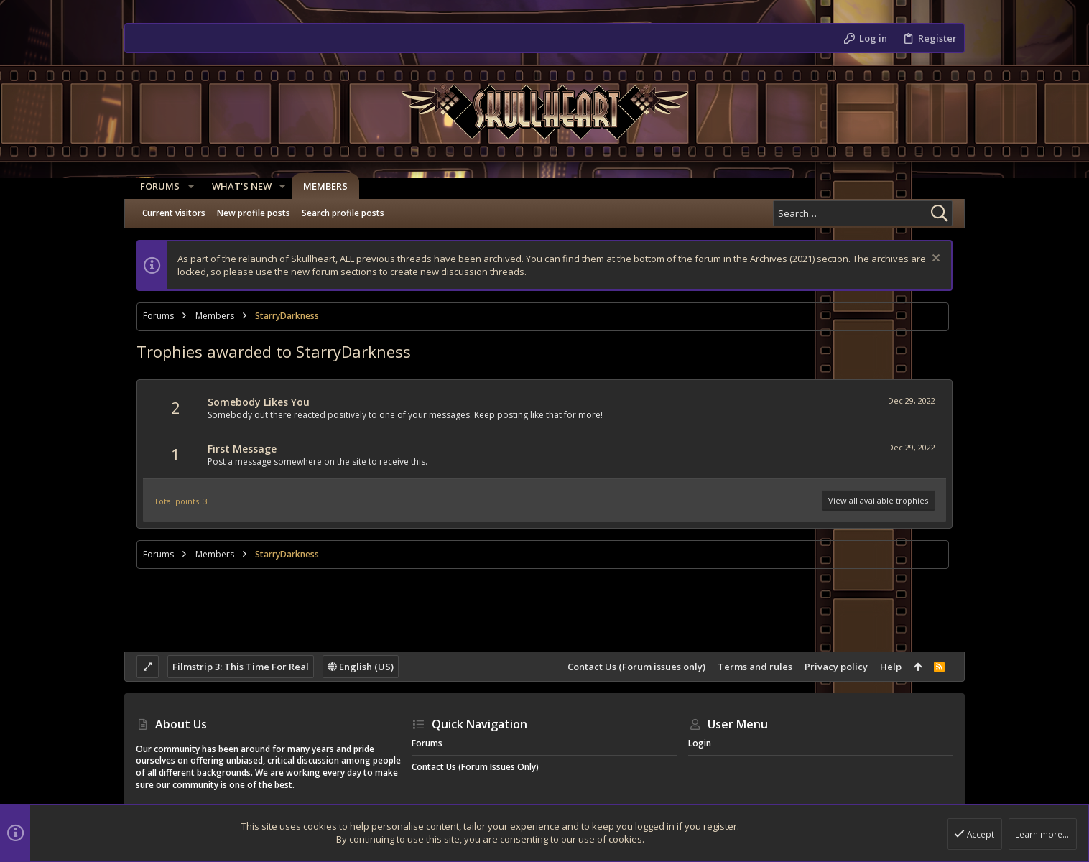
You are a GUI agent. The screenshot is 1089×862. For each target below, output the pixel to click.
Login (699, 743)
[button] (186, 186)
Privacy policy (836, 666)
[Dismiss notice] (934, 259)
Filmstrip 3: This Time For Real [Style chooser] (240, 666)
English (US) (361, 666)
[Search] (863, 213)
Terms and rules (755, 666)
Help (891, 666)
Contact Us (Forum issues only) (636, 666)
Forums (427, 743)
